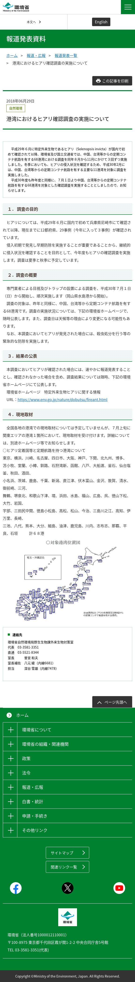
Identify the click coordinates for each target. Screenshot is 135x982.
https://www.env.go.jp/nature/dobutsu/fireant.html (63, 399)
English (101, 21)
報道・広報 (36, 55)
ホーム (12, 55)
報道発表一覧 (66, 55)
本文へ (31, 22)
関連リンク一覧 (64, 867)
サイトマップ (62, 853)
